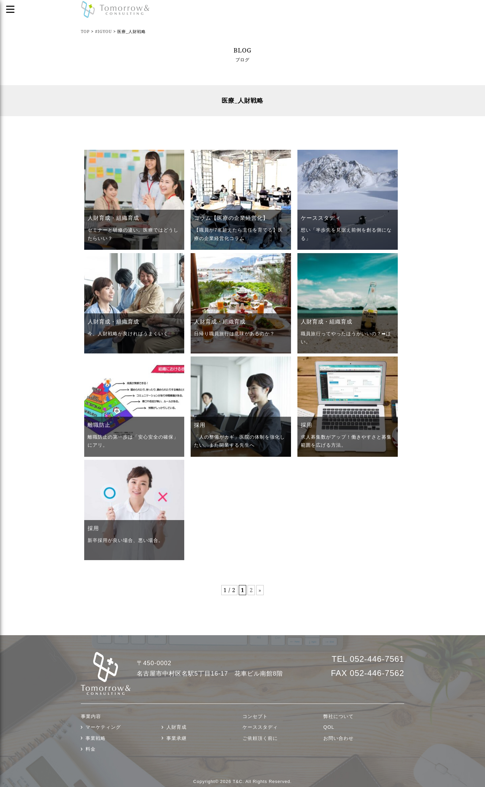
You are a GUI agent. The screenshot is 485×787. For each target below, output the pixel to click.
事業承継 (176, 738)
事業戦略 (96, 738)
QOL (328, 727)
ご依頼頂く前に (260, 738)
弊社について (338, 716)
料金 (91, 749)
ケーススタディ (260, 727)
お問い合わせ (338, 738)
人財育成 (176, 727)
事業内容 (91, 716)
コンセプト (255, 716)
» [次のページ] (259, 590)
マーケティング (103, 727)
